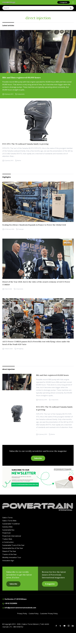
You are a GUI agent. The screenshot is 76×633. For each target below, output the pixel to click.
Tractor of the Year (9, 554)
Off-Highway (19, 349)
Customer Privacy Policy (49, 613)
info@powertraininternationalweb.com (19, 608)
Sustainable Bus (8, 530)
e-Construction (8, 542)
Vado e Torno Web (9, 521)
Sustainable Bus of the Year (12, 548)
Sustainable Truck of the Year (13, 545)
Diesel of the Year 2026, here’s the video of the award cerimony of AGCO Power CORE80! (36, 283)
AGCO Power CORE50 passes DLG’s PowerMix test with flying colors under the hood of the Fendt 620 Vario (36, 342)
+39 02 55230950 (9, 603)
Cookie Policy (33, 613)
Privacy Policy (22, 613)
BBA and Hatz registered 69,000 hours (21, 77)
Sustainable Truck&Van (11, 524)
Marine (19, 160)
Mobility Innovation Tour (11, 557)
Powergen (21, 229)
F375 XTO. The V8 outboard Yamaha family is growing (25, 144)
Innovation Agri (8, 560)
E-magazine (63, 2)
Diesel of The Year (9, 551)
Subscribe (38, 458)
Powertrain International (11, 536)
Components (20, 94)
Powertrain (6, 533)
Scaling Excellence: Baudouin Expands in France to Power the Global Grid (34, 225)
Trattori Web (7, 539)
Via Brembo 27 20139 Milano (14, 599)
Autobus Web (7, 527)
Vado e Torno (7, 517)
